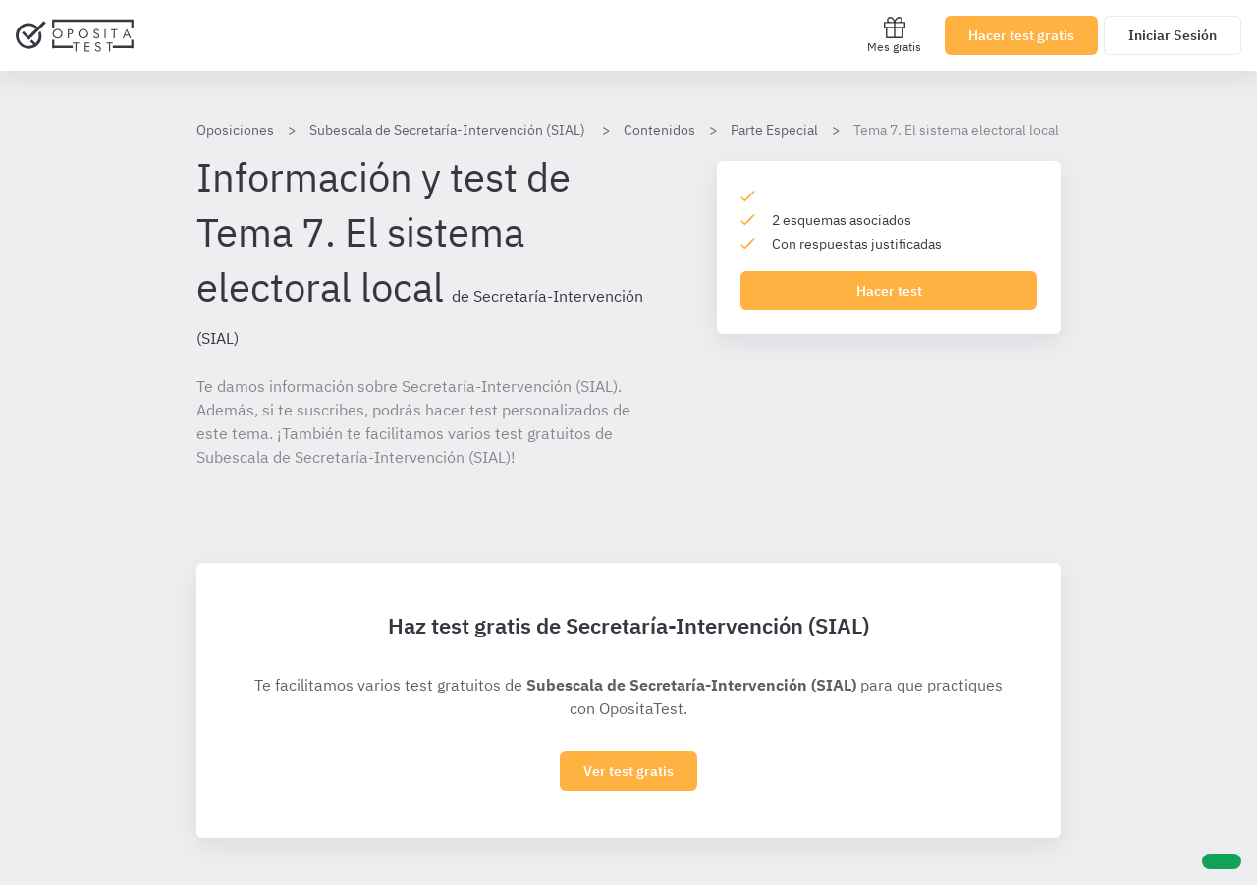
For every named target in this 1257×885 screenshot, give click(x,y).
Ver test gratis (628, 771)
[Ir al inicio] (75, 35)
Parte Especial (774, 129)
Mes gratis (894, 35)
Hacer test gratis (1021, 35)
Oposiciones (235, 129)
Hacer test (889, 291)
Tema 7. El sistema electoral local (956, 129)
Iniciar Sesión (1172, 35)
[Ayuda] (1221, 861)
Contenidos (659, 129)
